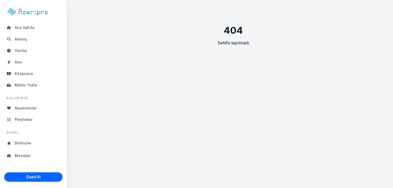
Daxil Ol (33, 177)
